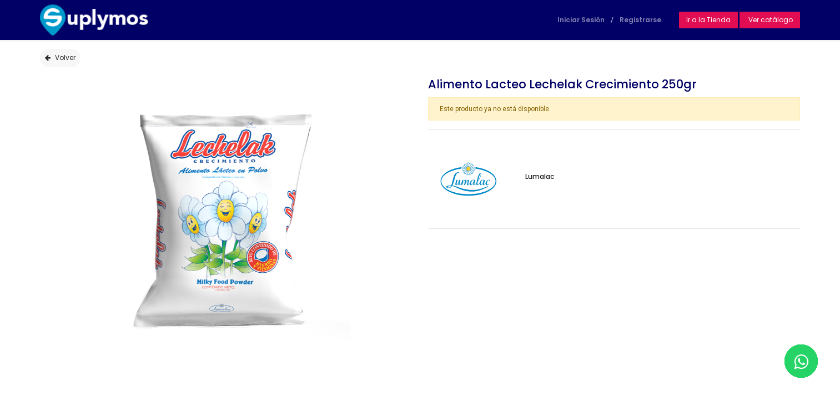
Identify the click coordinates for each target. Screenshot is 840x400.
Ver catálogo (770, 19)
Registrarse (640, 19)
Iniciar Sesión (581, 19)
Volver (60, 57)
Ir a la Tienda (708, 19)
